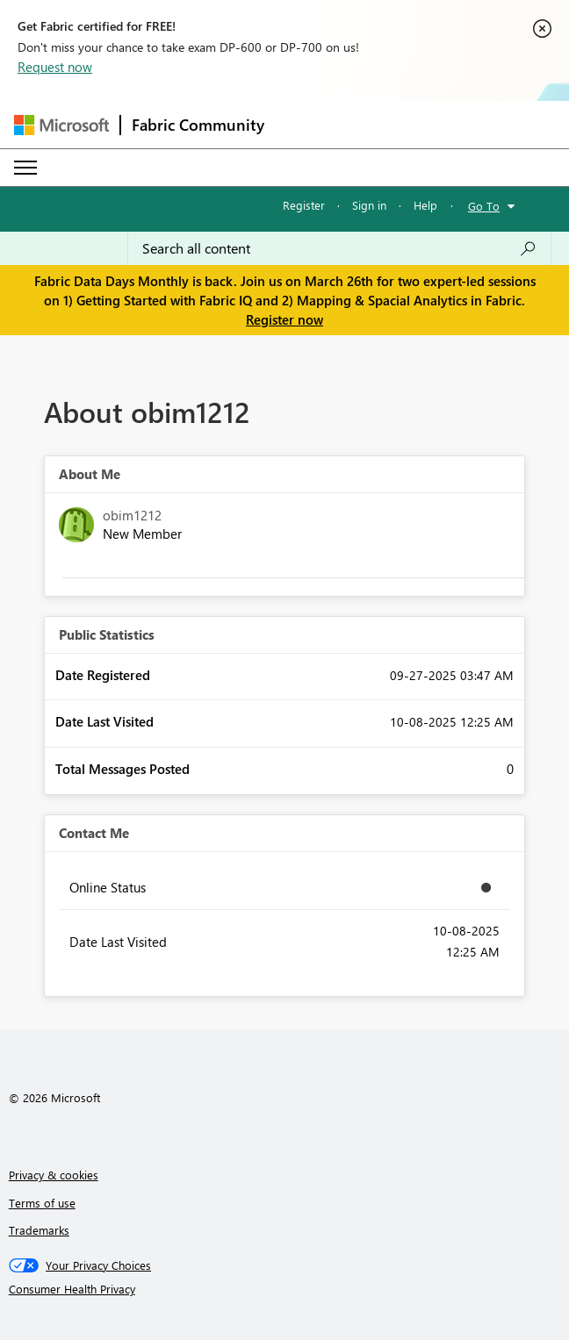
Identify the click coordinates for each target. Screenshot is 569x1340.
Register (304, 204)
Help (425, 204)
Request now (55, 66)
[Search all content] (339, 248)
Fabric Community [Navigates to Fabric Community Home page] (198, 124)
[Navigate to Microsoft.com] (61, 125)
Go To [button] (484, 205)
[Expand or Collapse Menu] (25, 167)
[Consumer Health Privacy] (285, 1289)
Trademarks (39, 1229)
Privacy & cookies (53, 1174)
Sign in (369, 204)
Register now (284, 319)
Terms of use (42, 1202)
